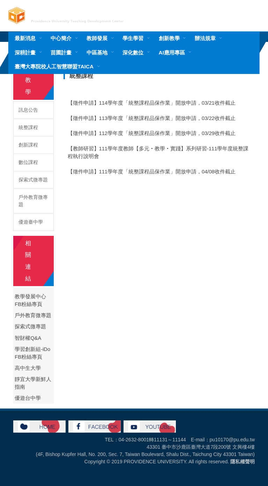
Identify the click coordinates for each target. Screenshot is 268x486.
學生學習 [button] (132, 38)
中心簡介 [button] (61, 38)
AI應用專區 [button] (172, 52)
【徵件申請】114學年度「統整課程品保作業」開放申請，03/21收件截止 (152, 103)
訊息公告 (28, 110)
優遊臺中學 (30, 222)
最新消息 (25, 38)
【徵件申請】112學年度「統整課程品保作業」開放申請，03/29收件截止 (152, 133)
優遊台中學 (28, 398)
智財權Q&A (28, 338)
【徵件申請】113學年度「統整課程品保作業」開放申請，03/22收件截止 (152, 118)
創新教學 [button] (169, 38)
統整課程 (28, 127)
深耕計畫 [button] (25, 52)
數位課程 (28, 162)
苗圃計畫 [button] (61, 52)
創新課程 (28, 145)
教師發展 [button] (97, 38)
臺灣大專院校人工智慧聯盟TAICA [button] (54, 66)
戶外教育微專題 (33, 200)
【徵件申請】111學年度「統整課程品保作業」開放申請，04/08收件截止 (152, 171)
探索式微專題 (33, 179)
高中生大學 (28, 368)
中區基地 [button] (97, 52)
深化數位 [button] (132, 52)
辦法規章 (205, 38)
